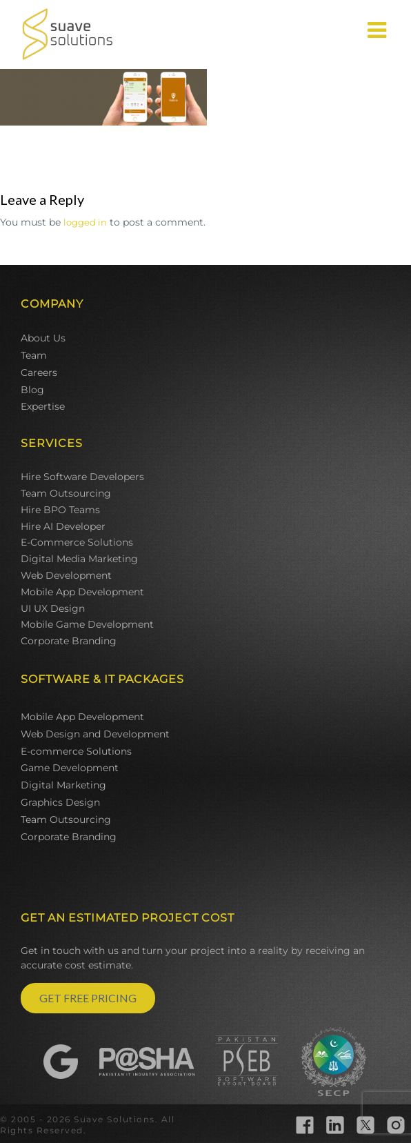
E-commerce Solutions (76, 751)
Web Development (66, 575)
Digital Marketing (63, 785)
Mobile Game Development (87, 624)
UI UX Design (53, 608)
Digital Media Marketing (79, 559)
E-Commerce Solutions (77, 542)
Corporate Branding (69, 641)
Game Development (70, 768)
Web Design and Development (95, 734)
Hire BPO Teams (60, 510)
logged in (85, 222)
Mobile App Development (82, 592)
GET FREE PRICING (88, 997)
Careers (39, 372)
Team (34, 355)
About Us (43, 338)
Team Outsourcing (66, 493)
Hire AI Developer (63, 526)
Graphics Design (60, 802)
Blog (32, 390)
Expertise (43, 406)
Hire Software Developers (82, 476)
